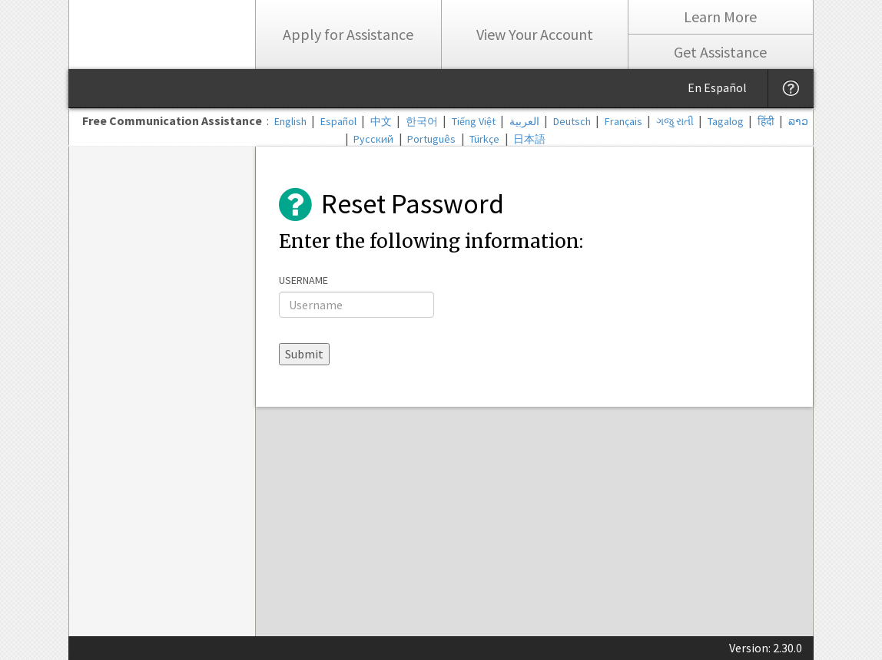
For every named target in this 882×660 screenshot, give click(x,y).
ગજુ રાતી (675, 121)
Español (338, 121)
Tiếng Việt (474, 121)
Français (623, 121)
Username (303, 280)
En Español (717, 87)
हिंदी (766, 121)
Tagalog (726, 121)
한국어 (422, 121)
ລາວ (798, 121)
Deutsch (572, 121)
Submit (304, 353)
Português (431, 139)
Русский (373, 139)
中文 (381, 121)
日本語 (529, 139)
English (290, 121)
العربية (524, 121)
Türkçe (484, 139)
